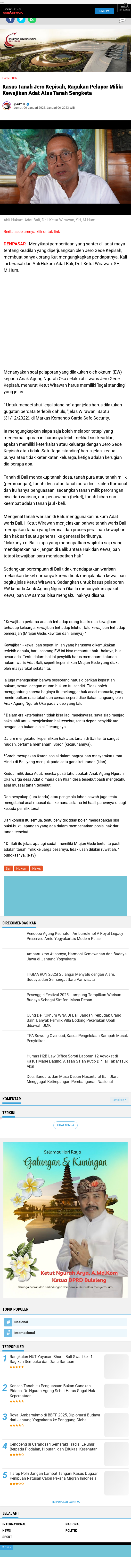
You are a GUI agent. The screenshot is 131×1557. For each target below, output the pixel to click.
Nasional (21, 1322)
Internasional (24, 1333)
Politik (71, 1530)
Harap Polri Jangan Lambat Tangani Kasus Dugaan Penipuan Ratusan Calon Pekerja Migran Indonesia (54, 1476)
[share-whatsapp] (32, 19)
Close (6, 1547)
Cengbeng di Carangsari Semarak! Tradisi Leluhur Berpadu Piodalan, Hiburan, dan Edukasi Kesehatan (54, 1447)
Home (6, 78)
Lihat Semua (65, 1125)
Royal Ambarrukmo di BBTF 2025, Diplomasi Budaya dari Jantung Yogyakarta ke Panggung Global (55, 1418)
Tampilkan (119, 1099)
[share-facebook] (10, 19)
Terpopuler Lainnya (65, 1501)
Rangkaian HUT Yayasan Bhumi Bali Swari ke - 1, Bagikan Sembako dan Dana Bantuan (51, 1359)
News (36, 868)
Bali (14, 78)
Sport (7, 1537)
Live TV (103, 11)
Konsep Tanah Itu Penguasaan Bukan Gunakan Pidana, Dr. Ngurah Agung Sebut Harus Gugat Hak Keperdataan (52, 1391)
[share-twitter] (21, 19)
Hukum (21, 868)
